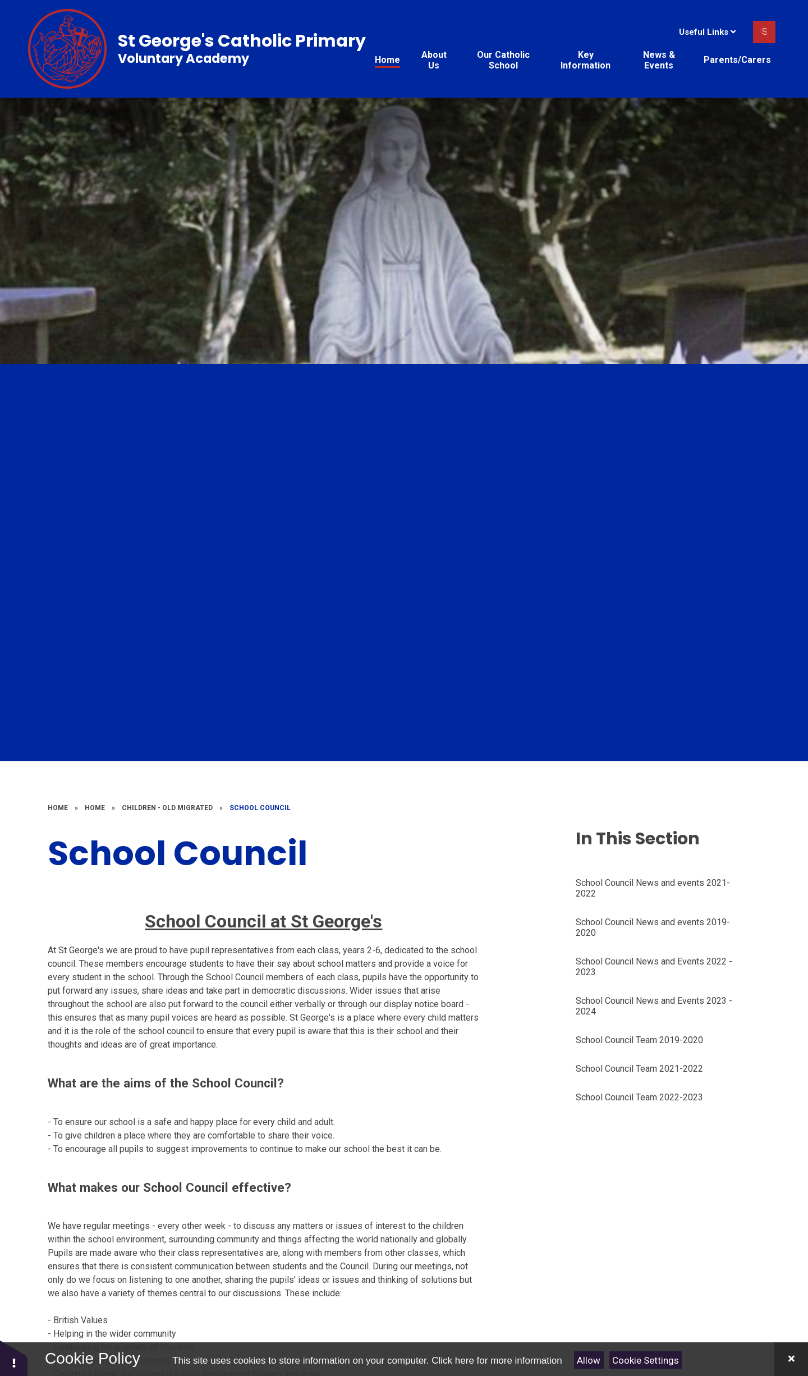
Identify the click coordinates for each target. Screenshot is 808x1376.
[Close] (791, 1359)
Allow (588, 1360)
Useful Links (707, 32)
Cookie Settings (645, 1360)
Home (58, 808)
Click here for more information (496, 1360)
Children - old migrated (167, 808)
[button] (14, 1358)
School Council (260, 808)
